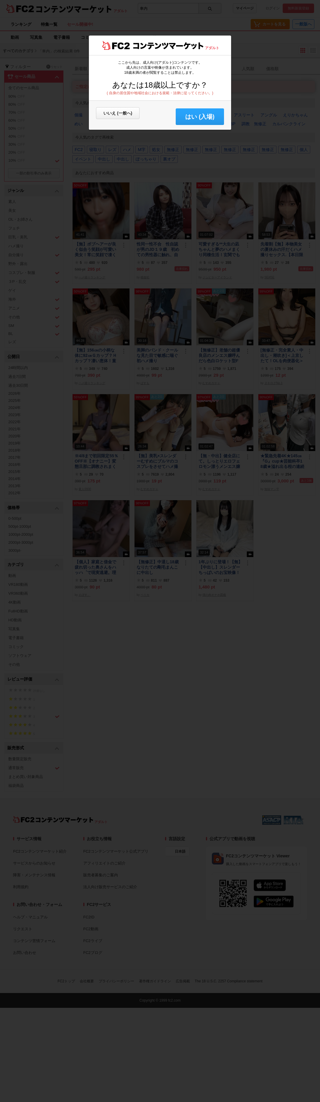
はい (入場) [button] (200, 116)
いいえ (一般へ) (117, 113)
